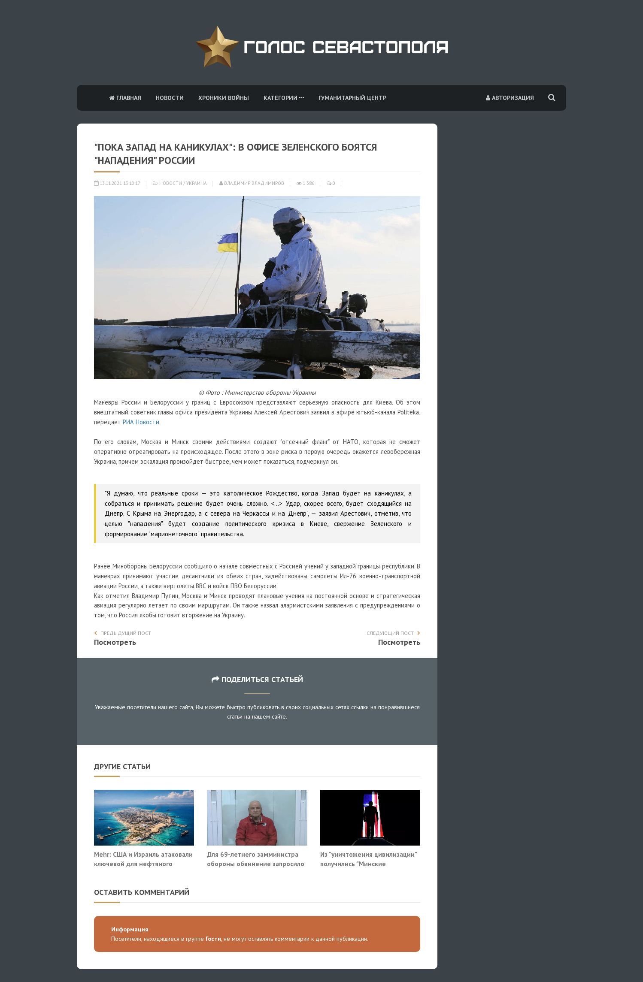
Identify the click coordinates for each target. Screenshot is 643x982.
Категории (284, 98)
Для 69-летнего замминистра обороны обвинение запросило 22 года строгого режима (255, 863)
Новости (170, 98)
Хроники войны (223, 98)
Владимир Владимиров (251, 183)
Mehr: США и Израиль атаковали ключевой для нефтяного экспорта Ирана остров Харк (143, 863)
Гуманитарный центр (352, 98)
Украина (196, 183)
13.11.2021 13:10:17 (117, 183)
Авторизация (510, 98)
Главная (125, 98)
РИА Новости (141, 422)
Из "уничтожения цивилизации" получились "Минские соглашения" (368, 863)
